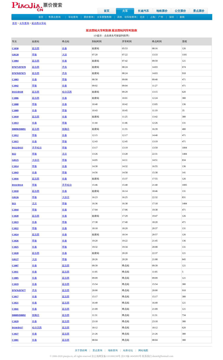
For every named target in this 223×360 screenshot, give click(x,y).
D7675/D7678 (19, 67)
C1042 (15, 85)
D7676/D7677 (19, 290)
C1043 (15, 172)
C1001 (15, 340)
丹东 (64, 67)
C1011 (15, 271)
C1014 (15, 166)
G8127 (15, 259)
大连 (64, 54)
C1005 (15, 278)
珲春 (34, 54)
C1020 (15, 216)
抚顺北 (65, 129)
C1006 (15, 98)
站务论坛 (128, 350)
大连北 (35, 160)
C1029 (15, 321)
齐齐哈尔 (37, 147)
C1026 (15, 240)
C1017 (15, 296)
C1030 (15, 48)
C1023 (15, 222)
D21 (14, 203)
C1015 (15, 141)
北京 (142, 17)
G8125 (15, 160)
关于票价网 (81, 350)
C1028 (15, 253)
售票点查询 (54, 17)
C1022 (15, 228)
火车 (125, 10)
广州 (160, 17)
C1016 (15, 178)
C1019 (15, 284)
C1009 (15, 110)
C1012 (15, 135)
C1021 (15, 302)
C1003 (15, 79)
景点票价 (198, 10)
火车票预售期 (104, 17)
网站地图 (143, 350)
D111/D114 (17, 185)
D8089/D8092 (19, 315)
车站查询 (73, 17)
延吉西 (35, 48)
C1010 (15, 116)
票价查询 (88, 17)
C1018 (15, 191)
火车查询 (24, 23)
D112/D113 (17, 147)
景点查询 (97, 350)
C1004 (15, 60)
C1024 (15, 234)
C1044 (15, 209)
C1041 (15, 309)
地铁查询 (113, 350)
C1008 (15, 104)
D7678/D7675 (19, 73)
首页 (106, 10)
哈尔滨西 (67, 91)
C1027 (15, 333)
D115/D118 (17, 91)
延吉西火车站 (39, 23)
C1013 (15, 122)
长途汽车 (143, 10)
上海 (152, 17)
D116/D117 (17, 327)
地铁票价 (162, 10)
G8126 (15, 197)
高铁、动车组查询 (126, 17)
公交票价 (180, 10)
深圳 (171, 17)
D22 (14, 153)
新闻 (182, 17)
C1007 (15, 265)
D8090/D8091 (19, 129)
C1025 (15, 247)
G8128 (15, 54)
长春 (64, 48)
